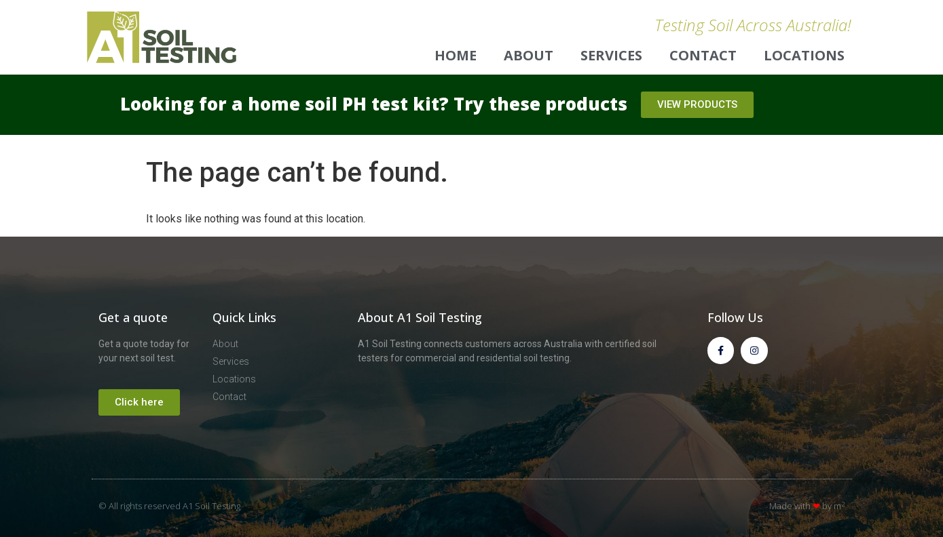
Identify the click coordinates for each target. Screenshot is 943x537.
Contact (703, 55)
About (528, 55)
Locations (804, 55)
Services (611, 55)
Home (455, 55)
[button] (697, 105)
